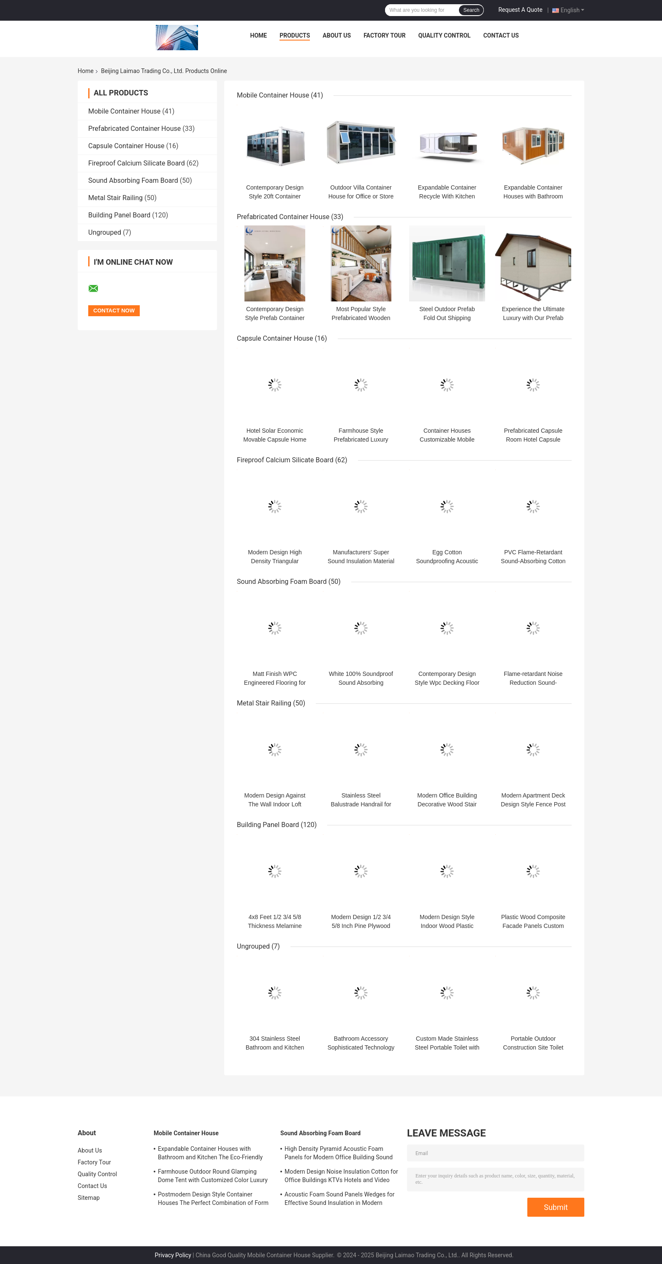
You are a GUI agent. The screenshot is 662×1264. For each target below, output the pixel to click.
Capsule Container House (126, 146)
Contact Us (501, 35)
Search (471, 10)
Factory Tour (385, 35)
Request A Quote (520, 9)
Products (294, 35)
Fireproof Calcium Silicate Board (136, 163)
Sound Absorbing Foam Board (133, 180)
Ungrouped (104, 232)
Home (258, 35)
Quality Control (444, 35)
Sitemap (89, 1197)
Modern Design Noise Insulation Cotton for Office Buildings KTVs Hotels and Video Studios (341, 1177)
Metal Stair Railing (115, 198)
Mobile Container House (124, 111)
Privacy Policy (173, 1255)
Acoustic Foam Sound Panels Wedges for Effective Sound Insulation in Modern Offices (340, 1200)
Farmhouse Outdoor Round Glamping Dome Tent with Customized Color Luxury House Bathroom (213, 1177)
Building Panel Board (119, 215)
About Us (337, 35)
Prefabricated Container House (134, 129)
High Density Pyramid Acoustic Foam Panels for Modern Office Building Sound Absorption (339, 1154)
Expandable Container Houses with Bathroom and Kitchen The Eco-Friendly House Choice (210, 1154)
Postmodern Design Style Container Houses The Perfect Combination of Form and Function (213, 1200)
